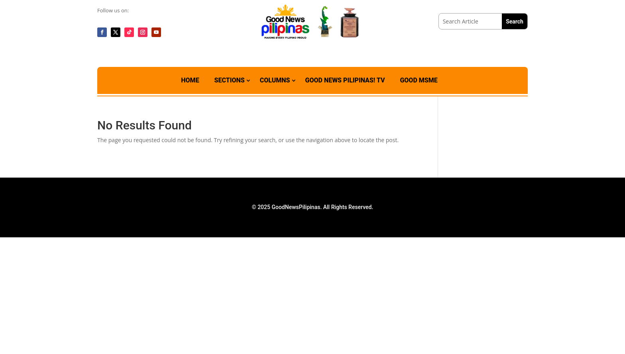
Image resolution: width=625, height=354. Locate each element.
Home (190, 80)
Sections (229, 80)
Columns (275, 80)
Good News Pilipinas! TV (345, 80)
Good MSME (418, 80)
